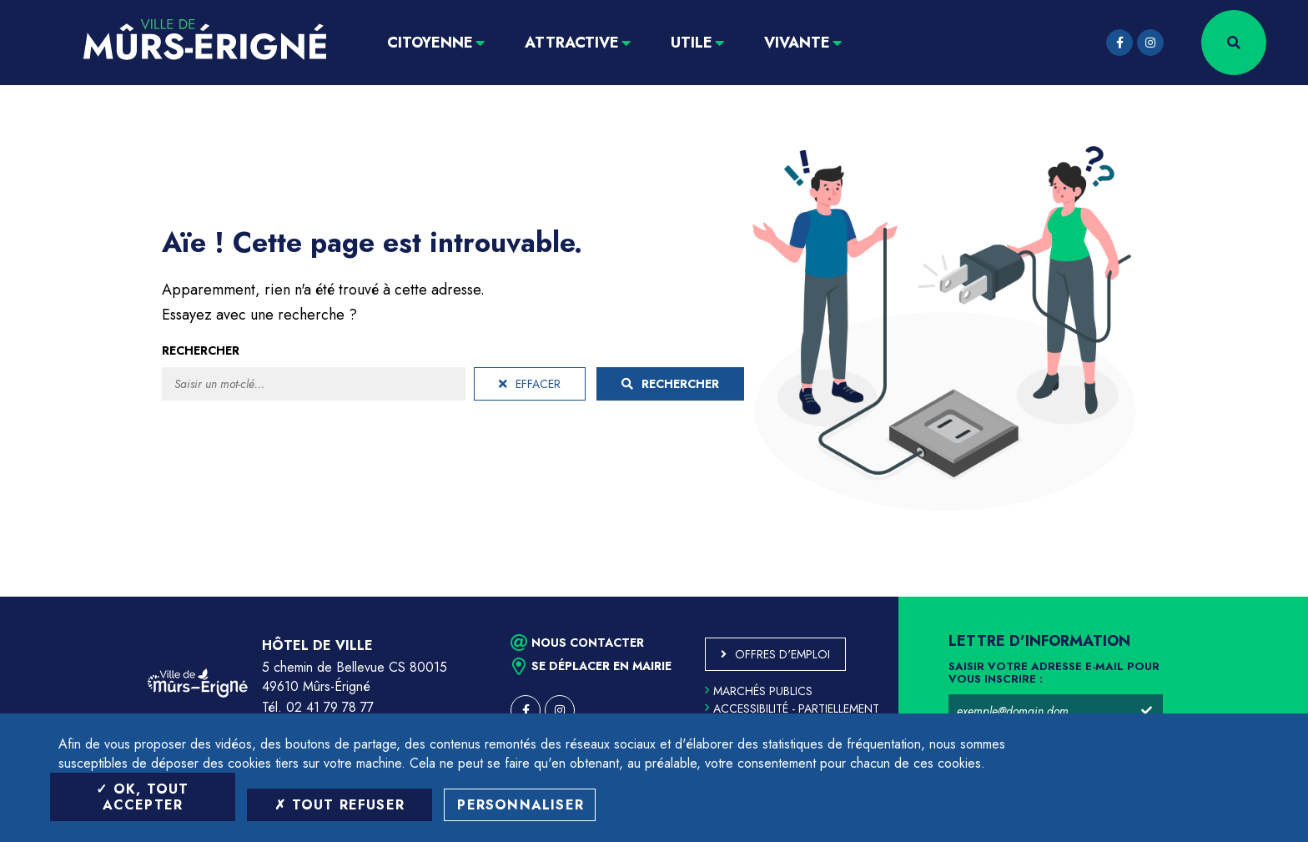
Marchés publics (758, 691)
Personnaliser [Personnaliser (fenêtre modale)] (520, 804)
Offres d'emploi (782, 654)
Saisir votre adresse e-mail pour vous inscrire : (1054, 673)
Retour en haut (1258, 597)
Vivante (797, 42)
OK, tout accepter (142, 796)
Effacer (530, 384)
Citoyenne (430, 42)
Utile (691, 42)
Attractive (572, 42)
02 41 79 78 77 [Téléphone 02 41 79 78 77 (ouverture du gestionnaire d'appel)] (330, 707)
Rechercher (200, 350)
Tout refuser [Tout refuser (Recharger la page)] (339, 804)
